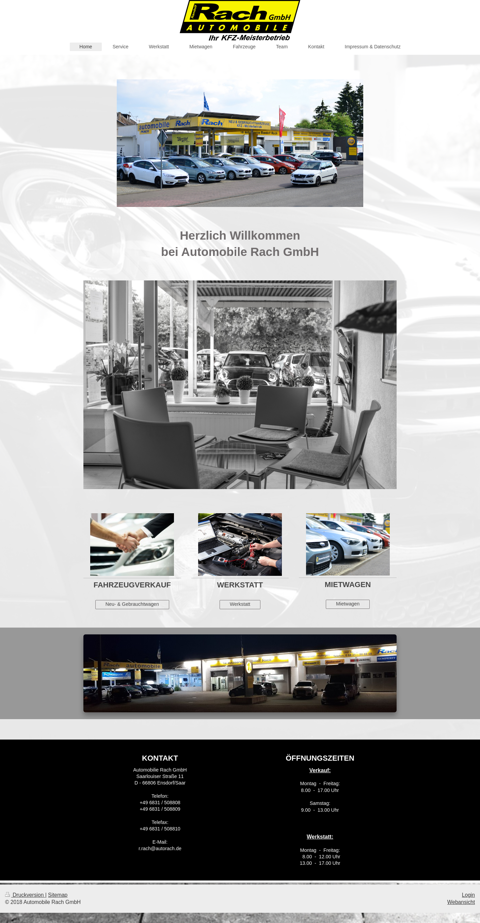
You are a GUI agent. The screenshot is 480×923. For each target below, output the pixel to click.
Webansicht (461, 902)
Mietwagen (347, 603)
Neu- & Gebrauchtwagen (132, 604)
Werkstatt (240, 604)
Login (468, 895)
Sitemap (57, 895)
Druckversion (25, 895)
